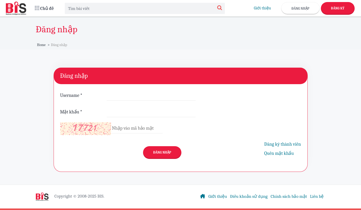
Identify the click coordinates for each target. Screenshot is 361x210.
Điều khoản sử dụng (249, 196)
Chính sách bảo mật (289, 196)
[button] (44, 8)
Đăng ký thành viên (282, 144)
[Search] (219, 8)
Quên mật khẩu (279, 153)
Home (41, 45)
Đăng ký (337, 8)
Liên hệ (317, 196)
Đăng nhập (300, 8)
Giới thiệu (262, 8)
